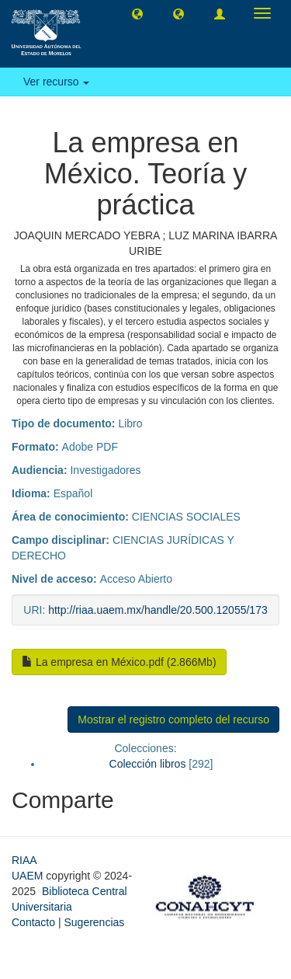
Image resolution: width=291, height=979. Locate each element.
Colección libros (147, 764)
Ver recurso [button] (56, 81)
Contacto (33, 922)
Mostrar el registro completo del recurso (173, 719)
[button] (137, 13)
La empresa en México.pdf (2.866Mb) (119, 662)
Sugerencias (94, 922)
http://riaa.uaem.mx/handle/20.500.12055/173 (158, 610)
